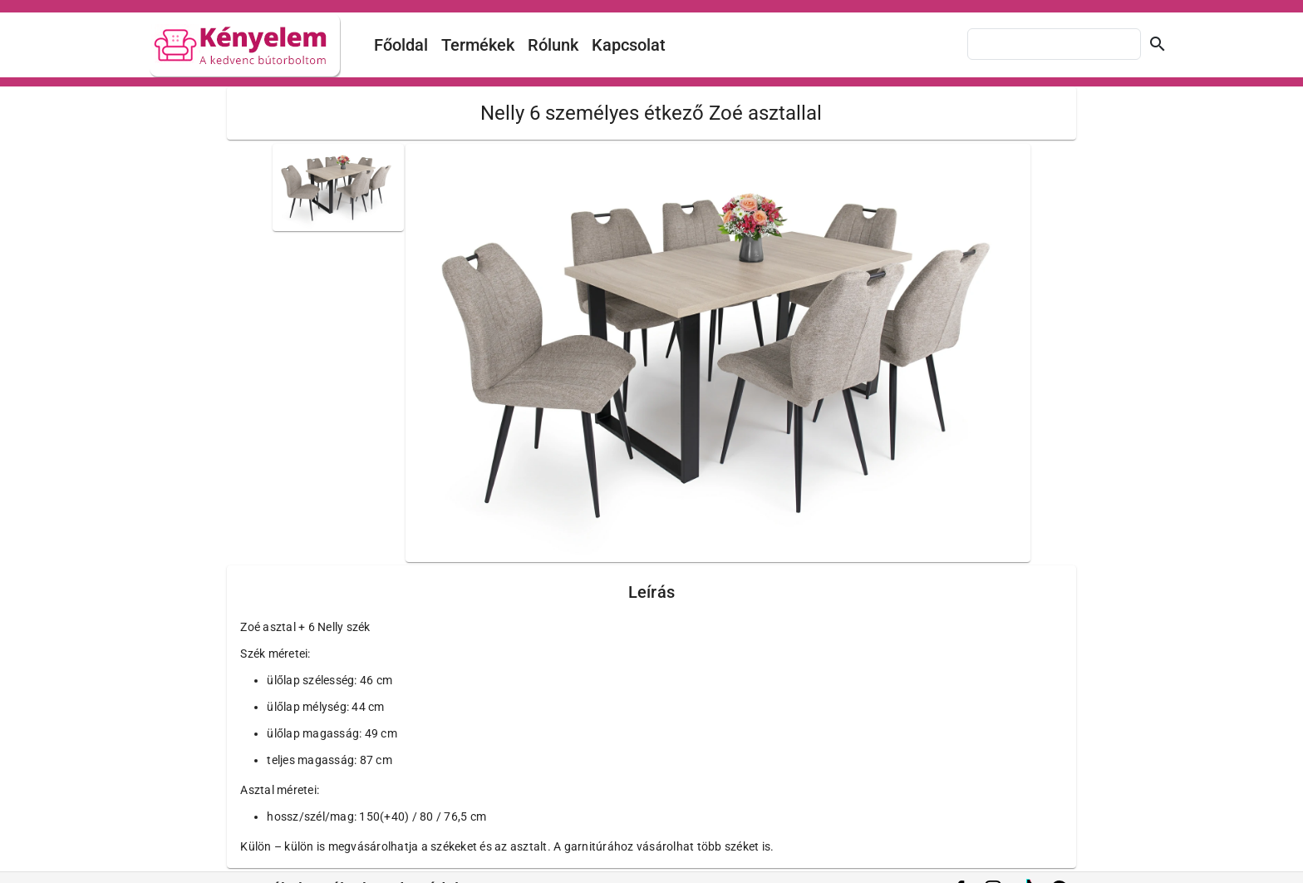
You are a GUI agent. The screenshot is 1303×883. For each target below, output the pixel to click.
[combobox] (1054, 44)
